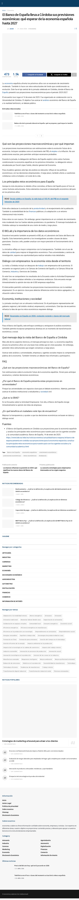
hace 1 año (20, 496)
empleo (54, 152)
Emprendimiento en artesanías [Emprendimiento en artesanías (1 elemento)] (45, 633)
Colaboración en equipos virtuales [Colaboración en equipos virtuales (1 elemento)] (15, 625)
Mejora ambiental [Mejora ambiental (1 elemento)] (46, 661)
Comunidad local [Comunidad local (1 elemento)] (35, 625)
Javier (12, 29)
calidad (13, 253)
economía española (30, 453)
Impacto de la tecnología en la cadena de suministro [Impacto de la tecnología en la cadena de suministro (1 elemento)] (21, 649)
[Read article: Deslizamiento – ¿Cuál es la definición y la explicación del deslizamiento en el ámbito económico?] (8, 493)
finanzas (32, 212)
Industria (14, 272)
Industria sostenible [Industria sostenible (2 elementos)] (10, 653)
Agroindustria (8, 581)
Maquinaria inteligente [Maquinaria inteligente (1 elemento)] (29, 661)
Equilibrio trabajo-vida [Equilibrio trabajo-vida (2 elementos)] (27, 637)
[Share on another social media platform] (74, 75)
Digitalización (8, 590)
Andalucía (42, 456)
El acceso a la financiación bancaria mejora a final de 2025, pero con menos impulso (36, 752)
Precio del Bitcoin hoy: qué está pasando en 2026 (31, 867)
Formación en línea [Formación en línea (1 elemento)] (9, 641)
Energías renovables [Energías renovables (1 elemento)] (10, 637)
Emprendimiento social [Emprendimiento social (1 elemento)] (67, 633)
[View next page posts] (41, 136)
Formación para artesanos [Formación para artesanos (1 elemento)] (28, 641)
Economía (10, 10)
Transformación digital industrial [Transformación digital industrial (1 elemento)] (14, 673)
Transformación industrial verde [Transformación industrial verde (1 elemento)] (40, 673)
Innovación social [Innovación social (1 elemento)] (55, 653)
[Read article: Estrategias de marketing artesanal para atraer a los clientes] (39, 712)
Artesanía (6, 554)
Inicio (4, 10)
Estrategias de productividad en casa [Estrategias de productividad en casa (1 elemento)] (50, 637)
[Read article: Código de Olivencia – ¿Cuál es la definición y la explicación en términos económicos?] (8, 504)
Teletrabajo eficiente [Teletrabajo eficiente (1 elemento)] (10, 669)
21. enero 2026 (22, 29)
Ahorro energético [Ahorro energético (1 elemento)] (36, 617)
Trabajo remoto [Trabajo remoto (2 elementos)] (47, 669)
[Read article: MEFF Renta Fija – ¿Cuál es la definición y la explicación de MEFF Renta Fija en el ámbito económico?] (8, 525)
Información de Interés (12, 603)
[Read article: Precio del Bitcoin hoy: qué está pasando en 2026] (7, 869)
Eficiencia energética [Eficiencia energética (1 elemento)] (10, 629)
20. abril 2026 (19, 116)
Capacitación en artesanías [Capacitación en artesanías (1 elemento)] (53, 621)
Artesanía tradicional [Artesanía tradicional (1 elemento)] (10, 621)
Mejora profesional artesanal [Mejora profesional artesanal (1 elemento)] (65, 661)
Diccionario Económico (12, 576)
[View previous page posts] (37, 136)
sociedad (44, 392)
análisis (46, 100)
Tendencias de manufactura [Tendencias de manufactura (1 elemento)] (30, 669)
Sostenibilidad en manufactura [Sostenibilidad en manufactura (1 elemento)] (54, 665)
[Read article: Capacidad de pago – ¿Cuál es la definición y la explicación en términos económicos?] (8, 515)
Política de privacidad (10, 808)
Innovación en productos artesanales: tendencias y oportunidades (31, 770)
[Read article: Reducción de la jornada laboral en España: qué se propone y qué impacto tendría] (7, 126)
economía (9, 84)
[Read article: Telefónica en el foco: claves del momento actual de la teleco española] (7, 116)
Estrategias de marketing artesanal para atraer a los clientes (30, 742)
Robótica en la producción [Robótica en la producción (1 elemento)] (32, 665)
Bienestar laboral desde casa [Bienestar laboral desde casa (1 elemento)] (31, 621)
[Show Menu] (2, 3)
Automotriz (7, 585)
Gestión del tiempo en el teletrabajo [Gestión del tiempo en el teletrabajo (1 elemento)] (52, 641)
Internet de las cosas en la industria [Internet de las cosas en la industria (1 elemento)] (46, 657)
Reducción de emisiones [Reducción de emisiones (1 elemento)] (11, 665)
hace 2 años (20, 506)
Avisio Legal (6, 805)
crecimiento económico (47, 453)
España (5, 93)
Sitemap (5, 814)
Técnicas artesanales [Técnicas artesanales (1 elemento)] (61, 673)
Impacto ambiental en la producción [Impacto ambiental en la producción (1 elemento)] (40, 645)
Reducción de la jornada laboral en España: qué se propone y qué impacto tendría (43, 124)
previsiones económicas (12, 456)
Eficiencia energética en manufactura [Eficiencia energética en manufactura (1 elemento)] (34, 629)
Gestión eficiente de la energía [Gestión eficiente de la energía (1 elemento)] (14, 645)
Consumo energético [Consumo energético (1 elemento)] (51, 625)
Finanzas (6, 594)
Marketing (6, 568)
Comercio (6, 598)
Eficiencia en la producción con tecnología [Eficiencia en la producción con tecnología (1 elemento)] (17, 633)
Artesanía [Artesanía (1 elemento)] (58, 617)
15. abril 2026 (19, 126)
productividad (39, 209)
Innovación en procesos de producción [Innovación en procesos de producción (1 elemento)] (33, 653)
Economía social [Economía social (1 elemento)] (66, 625)
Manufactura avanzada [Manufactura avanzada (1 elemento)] (11, 661)
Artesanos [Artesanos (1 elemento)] (48, 617)
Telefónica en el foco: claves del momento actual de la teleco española (39, 114)
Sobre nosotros (7, 811)
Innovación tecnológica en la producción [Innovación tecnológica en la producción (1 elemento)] (17, 657)
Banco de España (13, 453)
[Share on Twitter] (59, 75)
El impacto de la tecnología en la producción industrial (26, 778)
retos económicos (30, 456)
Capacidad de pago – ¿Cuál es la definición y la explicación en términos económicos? (46, 512)
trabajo (41, 266)
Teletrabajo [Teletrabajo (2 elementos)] (71, 665)
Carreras (6, 563)
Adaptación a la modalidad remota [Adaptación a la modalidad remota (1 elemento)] (15, 617)
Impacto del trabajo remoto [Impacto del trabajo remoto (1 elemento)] (51, 649)
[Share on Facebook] (34, 75)
